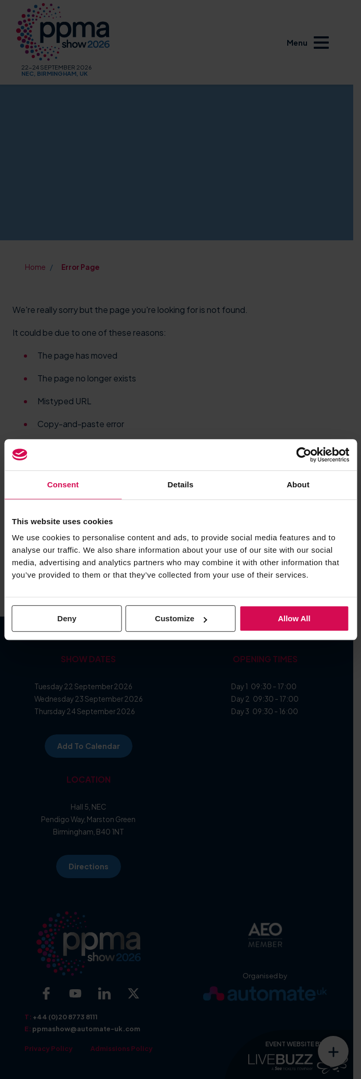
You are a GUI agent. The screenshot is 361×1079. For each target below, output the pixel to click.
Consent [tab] (63, 484)
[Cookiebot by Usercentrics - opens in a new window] (303, 454)
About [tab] (298, 484)
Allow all (294, 618)
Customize (181, 618)
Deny (66, 618)
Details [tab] (181, 484)
